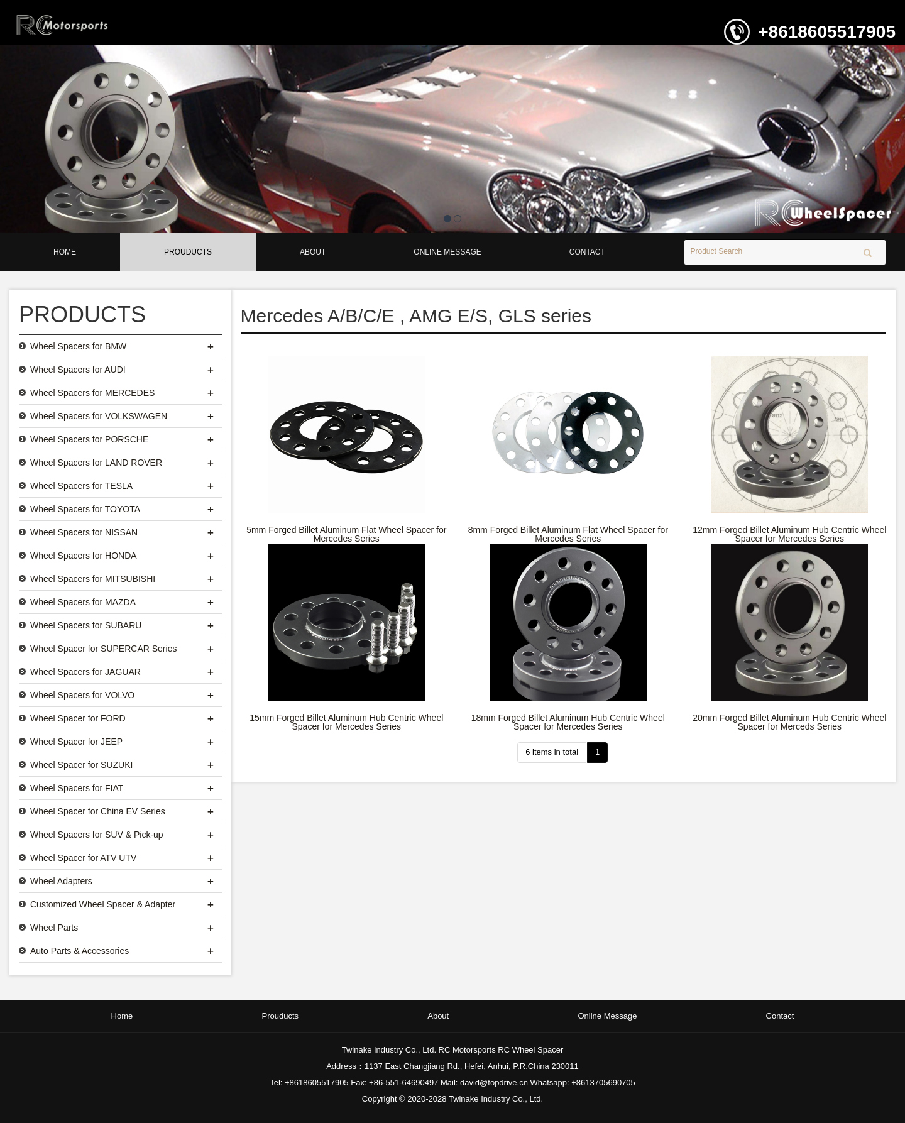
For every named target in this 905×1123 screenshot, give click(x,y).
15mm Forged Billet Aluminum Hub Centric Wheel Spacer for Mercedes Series (346, 722)
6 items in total (551, 752)
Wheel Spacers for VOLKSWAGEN (98, 416)
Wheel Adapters (61, 881)
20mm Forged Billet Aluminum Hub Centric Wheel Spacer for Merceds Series (789, 722)
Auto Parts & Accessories (79, 951)
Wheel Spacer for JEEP (76, 742)
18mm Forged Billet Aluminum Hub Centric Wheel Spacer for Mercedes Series (568, 722)
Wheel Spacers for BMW (78, 346)
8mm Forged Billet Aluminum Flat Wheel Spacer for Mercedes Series (568, 534)
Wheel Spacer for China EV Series (97, 811)
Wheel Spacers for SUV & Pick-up (96, 835)
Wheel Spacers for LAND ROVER (96, 462)
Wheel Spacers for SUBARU (85, 625)
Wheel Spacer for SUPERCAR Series (103, 649)
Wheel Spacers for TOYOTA (85, 509)
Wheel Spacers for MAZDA (83, 602)
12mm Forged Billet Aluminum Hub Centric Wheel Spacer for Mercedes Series (789, 534)
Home (64, 252)
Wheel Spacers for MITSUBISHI (92, 579)
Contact (587, 252)
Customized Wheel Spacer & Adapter (102, 904)
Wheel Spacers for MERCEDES (92, 393)
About (313, 252)
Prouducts (188, 252)
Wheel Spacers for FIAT (76, 788)
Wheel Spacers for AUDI (78, 369)
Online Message (447, 252)
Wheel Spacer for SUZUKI (81, 765)
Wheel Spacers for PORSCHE (89, 439)
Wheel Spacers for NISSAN (84, 532)
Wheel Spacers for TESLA (81, 486)
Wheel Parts (54, 928)
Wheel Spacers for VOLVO (82, 695)
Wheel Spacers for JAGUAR (85, 672)
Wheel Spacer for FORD (78, 718)
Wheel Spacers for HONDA (83, 556)
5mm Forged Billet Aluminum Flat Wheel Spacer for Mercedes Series (346, 534)
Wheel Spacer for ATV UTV (83, 858)
